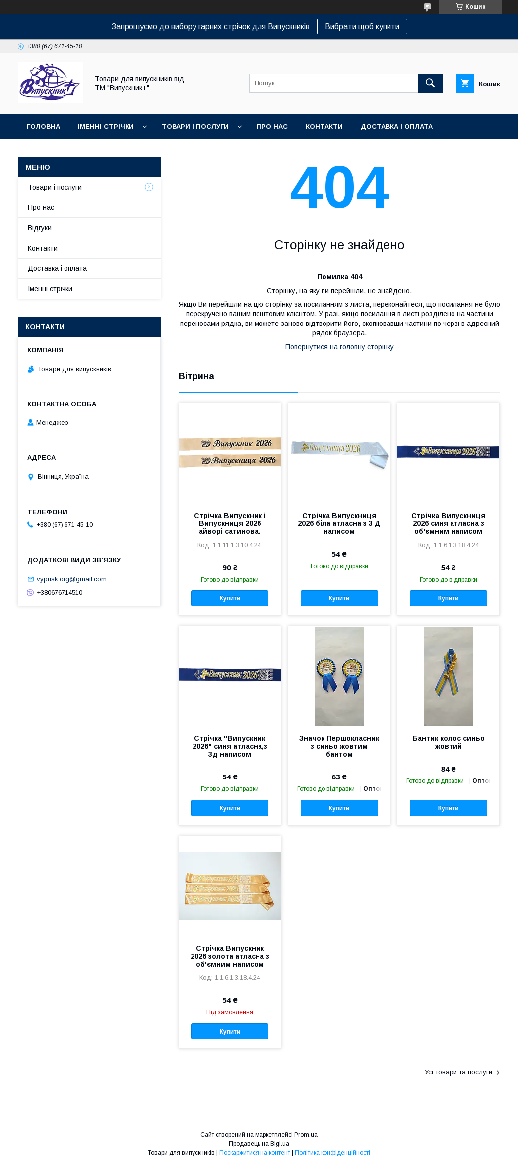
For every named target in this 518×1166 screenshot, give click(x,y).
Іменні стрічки (106, 126)
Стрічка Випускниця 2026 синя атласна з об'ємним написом (448, 523)
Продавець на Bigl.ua (259, 1143)
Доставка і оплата (397, 126)
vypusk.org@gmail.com (72, 579)
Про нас (272, 126)
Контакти (324, 126)
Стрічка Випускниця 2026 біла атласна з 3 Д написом (339, 523)
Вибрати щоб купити (362, 26)
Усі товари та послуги (458, 1072)
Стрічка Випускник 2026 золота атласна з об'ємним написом (230, 956)
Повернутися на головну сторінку (339, 347)
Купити (229, 598)
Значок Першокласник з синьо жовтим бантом (339, 746)
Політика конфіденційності (332, 1152)
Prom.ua (306, 1134)
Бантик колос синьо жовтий (448, 742)
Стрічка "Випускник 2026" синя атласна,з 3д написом (230, 746)
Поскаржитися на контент (254, 1152)
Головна (43, 126)
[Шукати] (430, 83)
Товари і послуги (195, 126)
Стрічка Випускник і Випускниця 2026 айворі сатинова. (230, 523)
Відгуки (40, 228)
